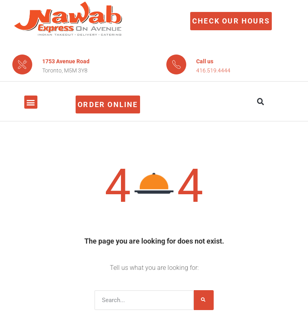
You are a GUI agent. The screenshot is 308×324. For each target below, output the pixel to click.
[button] (30, 102)
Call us (204, 61)
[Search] (204, 300)
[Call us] (176, 64)
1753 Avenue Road (66, 61)
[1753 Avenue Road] (22, 64)
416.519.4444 (213, 70)
